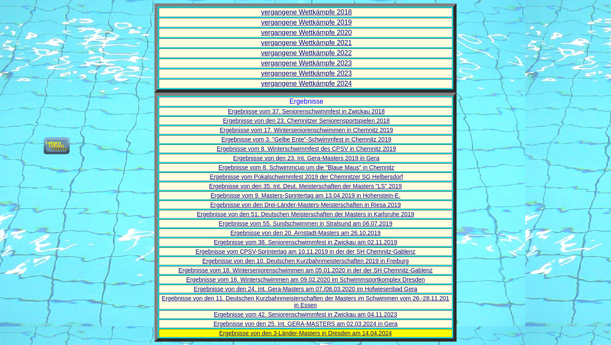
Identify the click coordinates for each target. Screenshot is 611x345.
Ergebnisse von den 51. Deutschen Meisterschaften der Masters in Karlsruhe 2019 (305, 214)
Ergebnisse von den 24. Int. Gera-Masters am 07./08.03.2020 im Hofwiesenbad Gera (306, 289)
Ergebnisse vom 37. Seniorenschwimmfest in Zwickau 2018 (306, 111)
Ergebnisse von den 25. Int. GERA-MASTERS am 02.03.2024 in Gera (305, 323)
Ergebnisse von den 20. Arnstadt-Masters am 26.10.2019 (305, 232)
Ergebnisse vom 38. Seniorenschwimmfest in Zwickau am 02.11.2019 (305, 242)
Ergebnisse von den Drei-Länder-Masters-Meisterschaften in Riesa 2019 (305, 204)
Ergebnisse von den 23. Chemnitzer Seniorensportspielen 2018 (306, 120)
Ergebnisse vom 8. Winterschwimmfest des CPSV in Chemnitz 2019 (306, 148)
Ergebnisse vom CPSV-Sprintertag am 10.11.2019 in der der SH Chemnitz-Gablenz (305, 251)
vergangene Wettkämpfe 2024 (306, 83)
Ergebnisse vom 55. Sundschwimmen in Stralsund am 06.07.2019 (305, 223)
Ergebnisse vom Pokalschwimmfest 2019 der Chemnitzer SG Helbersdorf (306, 176)
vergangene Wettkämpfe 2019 (306, 22)
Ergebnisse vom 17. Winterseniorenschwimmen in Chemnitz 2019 (306, 130)
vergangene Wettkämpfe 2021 (306, 42)
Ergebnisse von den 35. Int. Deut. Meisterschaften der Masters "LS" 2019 (305, 186)
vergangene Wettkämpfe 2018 (306, 12)
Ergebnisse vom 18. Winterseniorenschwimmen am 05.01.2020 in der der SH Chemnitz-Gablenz (305, 270)
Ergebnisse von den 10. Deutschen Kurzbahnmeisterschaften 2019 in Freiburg (305, 260)
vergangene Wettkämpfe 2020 (306, 32)
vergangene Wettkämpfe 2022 (306, 53)
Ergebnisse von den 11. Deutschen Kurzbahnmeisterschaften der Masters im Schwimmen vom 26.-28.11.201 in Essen (305, 301)
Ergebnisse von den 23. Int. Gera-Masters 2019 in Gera (306, 158)
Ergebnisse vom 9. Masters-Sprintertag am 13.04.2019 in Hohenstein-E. (305, 195)
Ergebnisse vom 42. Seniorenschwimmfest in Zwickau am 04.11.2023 (305, 314)
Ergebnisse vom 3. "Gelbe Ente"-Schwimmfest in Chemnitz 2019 (306, 139)
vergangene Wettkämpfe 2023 (306, 63)
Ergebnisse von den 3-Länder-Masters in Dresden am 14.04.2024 (305, 333)
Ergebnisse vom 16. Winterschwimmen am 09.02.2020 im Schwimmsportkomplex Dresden (305, 279)
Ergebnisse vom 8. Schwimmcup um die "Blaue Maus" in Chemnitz (307, 167)
